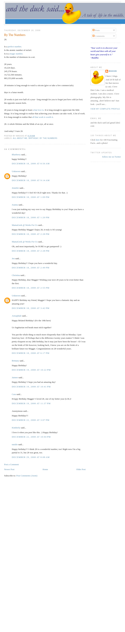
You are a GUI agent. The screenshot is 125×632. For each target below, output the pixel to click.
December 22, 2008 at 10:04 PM (31, 437)
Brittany (15, 360)
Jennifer (15, 188)
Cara (14, 394)
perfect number (14, 46)
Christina (16, 275)
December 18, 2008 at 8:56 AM (31, 163)
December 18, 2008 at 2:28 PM (30, 234)
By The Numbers (14, 35)
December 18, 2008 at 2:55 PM (30, 288)
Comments (98, 36)
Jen (13, 258)
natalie (15, 444)
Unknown (16, 171)
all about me (20, 138)
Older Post (80, 469)
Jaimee (15, 377)
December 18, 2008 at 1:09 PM (30, 197)
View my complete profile (105, 109)
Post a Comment (11, 464)
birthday (33, 138)
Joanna (15, 204)
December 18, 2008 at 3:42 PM (30, 308)
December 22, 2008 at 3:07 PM (30, 420)
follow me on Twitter (111, 156)
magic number (16, 53)
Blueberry (16, 154)
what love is (38, 110)
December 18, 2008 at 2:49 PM (30, 267)
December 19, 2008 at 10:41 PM (31, 386)
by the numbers (48, 138)
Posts (96, 30)
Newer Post (9, 469)
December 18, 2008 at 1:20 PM (30, 217)
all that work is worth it (42, 117)
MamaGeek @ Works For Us (25, 225)
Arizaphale (16, 315)
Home (45, 469)
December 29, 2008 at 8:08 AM (31, 457)
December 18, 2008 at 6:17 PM (30, 353)
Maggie (113, 71)
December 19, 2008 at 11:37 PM (31, 403)
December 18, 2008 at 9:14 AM (31, 180)
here (98, 140)
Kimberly (16, 427)
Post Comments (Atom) (26, 475)
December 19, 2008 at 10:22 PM (31, 370)
